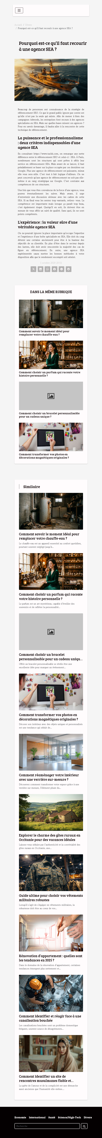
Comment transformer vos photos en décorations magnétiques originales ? (44, 455)
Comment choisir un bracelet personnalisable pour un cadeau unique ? (49, 414)
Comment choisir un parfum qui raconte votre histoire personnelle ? (49, 373)
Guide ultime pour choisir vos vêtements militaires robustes (51, 897)
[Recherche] (47, 1126)
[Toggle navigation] (19, 10)
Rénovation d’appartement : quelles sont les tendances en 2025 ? (50, 957)
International (37, 1117)
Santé (51, 1117)
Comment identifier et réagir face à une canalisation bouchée (50, 1018)
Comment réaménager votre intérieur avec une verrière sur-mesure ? (49, 777)
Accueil (18, 24)
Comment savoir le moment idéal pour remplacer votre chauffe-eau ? (44, 332)
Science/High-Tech (69, 1117)
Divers (28, 24)
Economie (20, 1117)
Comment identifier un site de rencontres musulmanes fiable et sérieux (45, 1080)
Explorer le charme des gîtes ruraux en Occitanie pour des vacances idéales (49, 837)
